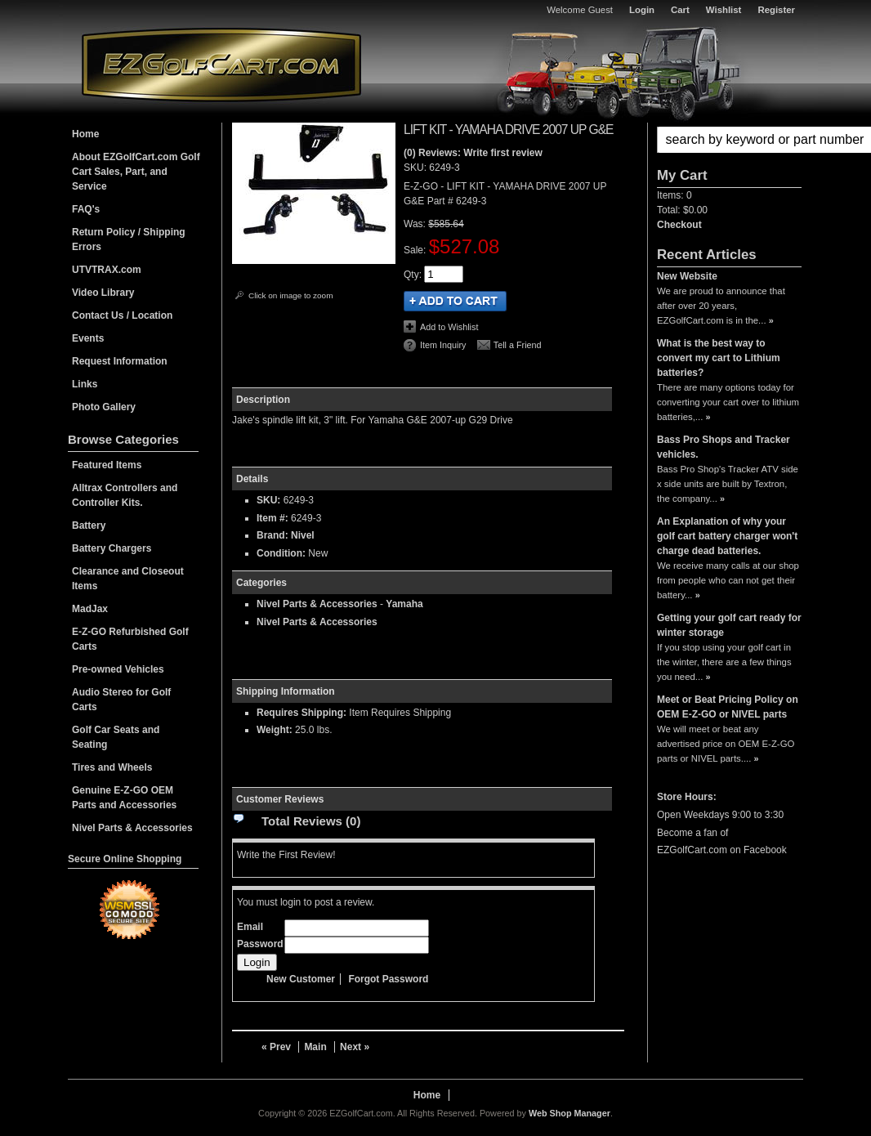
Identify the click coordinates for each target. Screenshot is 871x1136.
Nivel (303, 535)
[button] (729, 140)
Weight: (275, 730)
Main (315, 1047)
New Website (687, 276)
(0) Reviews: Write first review (473, 153)
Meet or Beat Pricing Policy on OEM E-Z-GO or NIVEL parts (727, 707)
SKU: (416, 167)
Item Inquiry (443, 345)
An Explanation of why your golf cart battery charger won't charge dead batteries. (727, 536)
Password (260, 944)
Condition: (281, 553)
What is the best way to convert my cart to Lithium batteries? (718, 358)
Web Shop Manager (569, 1113)
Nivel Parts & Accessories (317, 604)
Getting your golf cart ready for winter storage (729, 625)
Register (776, 10)
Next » (354, 1047)
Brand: (272, 535)
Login (641, 10)
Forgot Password (388, 979)
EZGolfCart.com (221, 64)
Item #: (274, 518)
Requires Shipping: (301, 712)
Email (250, 927)
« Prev (276, 1047)
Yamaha (404, 604)
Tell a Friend (518, 345)
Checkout (679, 224)
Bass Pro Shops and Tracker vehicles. (723, 447)
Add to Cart (455, 301)
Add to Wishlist (449, 327)
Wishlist (724, 10)
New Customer (300, 979)
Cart (680, 10)
